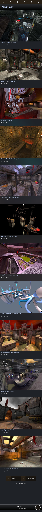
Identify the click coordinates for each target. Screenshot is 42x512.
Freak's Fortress (6, 275)
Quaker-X (12, 81)
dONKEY (11, 430)
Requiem (16, 197)
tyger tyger (4, 430)
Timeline (7, 7)
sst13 (18, 159)
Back (13, 479)
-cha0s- (14, 42)
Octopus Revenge (6, 314)
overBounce (4, 236)
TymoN (12, 391)
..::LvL (19, 506)
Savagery (3, 120)
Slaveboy (11, 120)
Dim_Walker (14, 236)
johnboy (15, 275)
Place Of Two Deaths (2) (8, 159)
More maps (30, 479)
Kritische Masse (5, 42)
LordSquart (17, 314)
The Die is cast (5, 468)
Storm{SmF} (15, 468)
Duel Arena (4, 391)
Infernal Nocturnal (6, 352)
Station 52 (4, 81)
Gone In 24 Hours (6, 197)
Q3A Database (22, 508)
